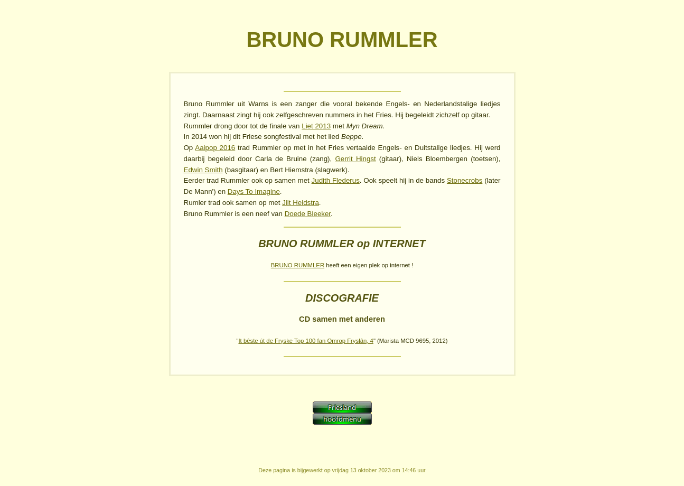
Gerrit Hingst (355, 159)
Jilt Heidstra (300, 203)
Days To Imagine (254, 191)
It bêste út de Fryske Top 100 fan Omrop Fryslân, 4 (305, 341)
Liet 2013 (316, 126)
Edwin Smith (203, 170)
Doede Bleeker (308, 214)
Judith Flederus (336, 180)
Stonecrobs (464, 180)
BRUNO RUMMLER (297, 265)
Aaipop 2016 (215, 148)
